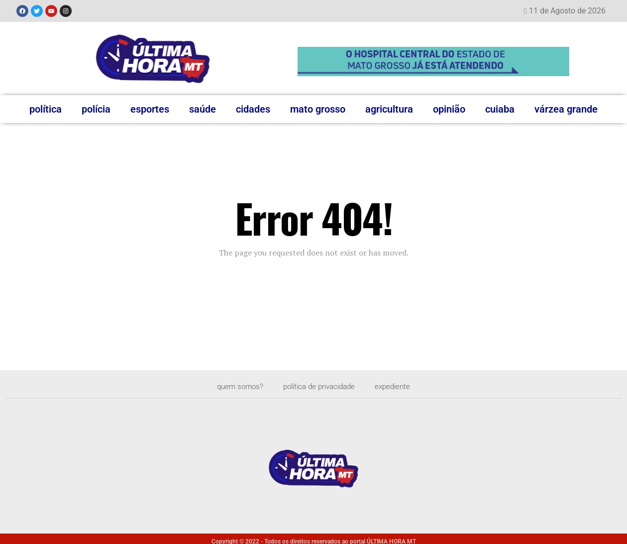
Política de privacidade (319, 386)
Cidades (253, 109)
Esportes (149, 109)
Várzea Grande (566, 109)
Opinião (449, 109)
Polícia (96, 109)
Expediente (398, 386)
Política (45, 109)
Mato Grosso (317, 109)
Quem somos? (235, 386)
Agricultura (389, 109)
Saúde (202, 109)
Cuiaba (500, 109)
